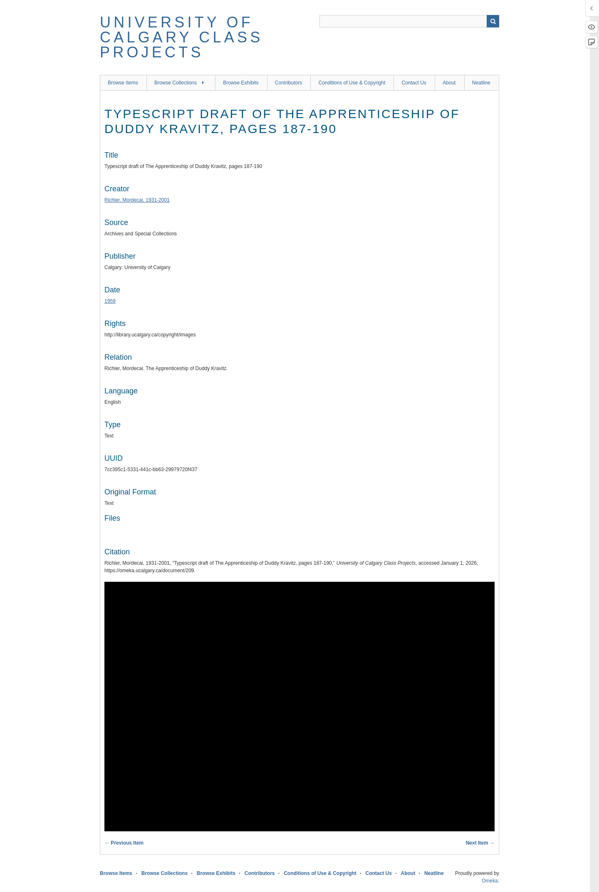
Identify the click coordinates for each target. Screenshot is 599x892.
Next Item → (480, 843)
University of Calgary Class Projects (181, 37)
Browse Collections (175, 83)
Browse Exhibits (240, 83)
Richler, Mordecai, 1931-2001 (137, 200)
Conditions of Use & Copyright (351, 83)
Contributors (288, 83)
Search (493, 21)
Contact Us (413, 83)
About (449, 83)
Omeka (490, 881)
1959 (110, 301)
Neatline (481, 83)
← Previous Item (124, 843)
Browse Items (123, 83)
